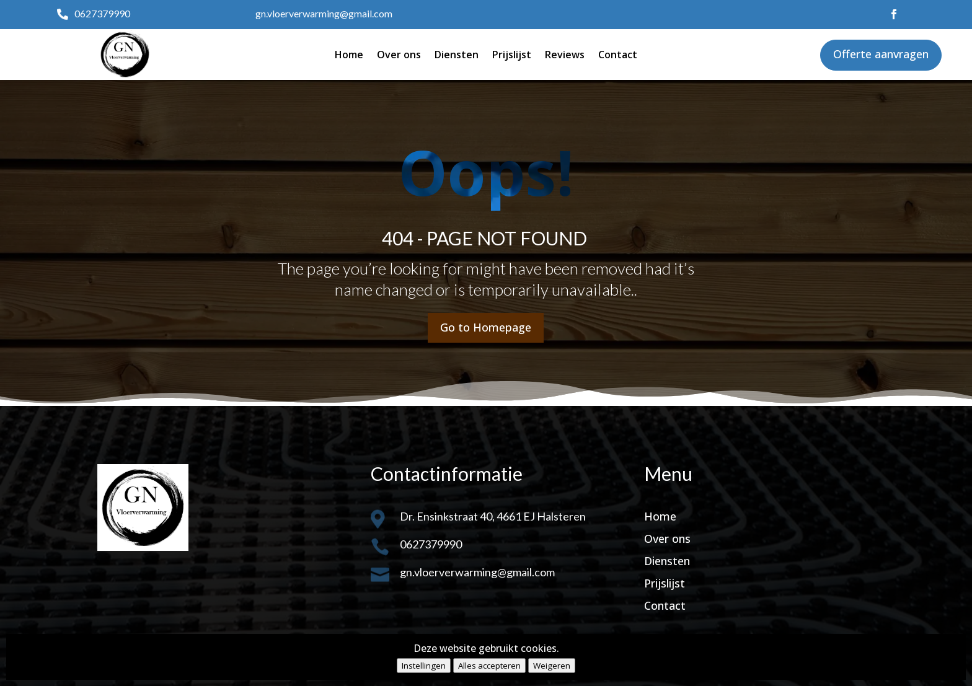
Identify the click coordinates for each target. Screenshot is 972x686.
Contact (617, 54)
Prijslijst (511, 54)
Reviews (565, 54)
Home (349, 54)
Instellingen (424, 665)
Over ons (399, 54)
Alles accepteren (489, 665)
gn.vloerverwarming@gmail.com (323, 13)
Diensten (457, 54)
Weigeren (551, 665)
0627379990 (102, 13)
